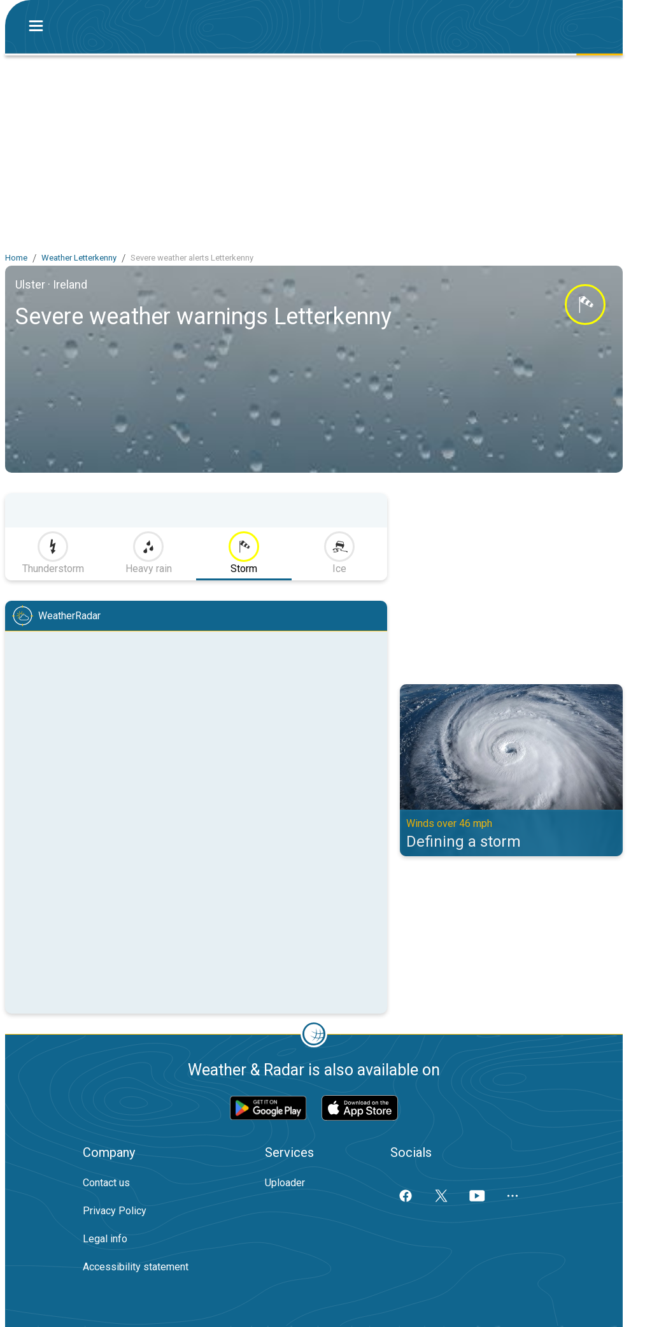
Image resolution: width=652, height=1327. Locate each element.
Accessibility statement (135, 1267)
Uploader (285, 1183)
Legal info (105, 1239)
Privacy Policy (114, 1211)
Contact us (106, 1183)
